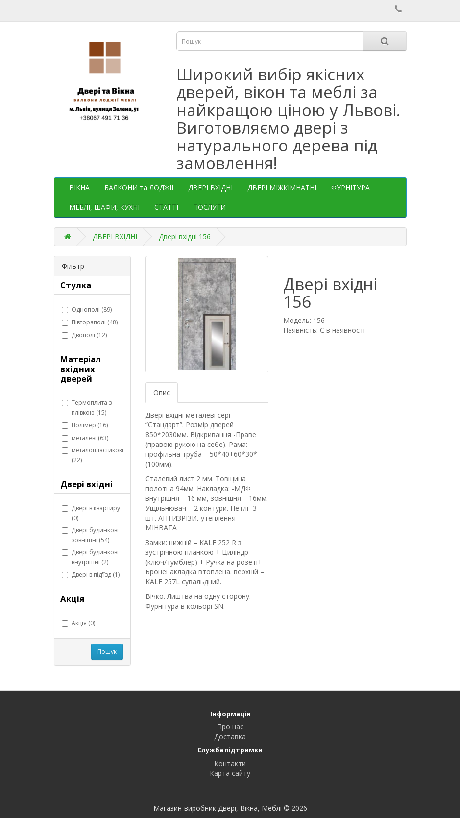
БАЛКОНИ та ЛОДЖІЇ (138, 187)
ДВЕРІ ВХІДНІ (210, 187)
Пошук (107, 651)
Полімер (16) (85, 425)
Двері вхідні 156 (185, 236)
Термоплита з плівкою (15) (87, 407)
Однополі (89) (87, 309)
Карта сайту (230, 773)
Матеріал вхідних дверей (80, 368)
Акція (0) (78, 623)
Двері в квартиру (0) (91, 513)
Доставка (230, 736)
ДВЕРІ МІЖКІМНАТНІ (281, 187)
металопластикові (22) (92, 455)
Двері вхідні (86, 484)
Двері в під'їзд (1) (91, 574)
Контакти (230, 763)
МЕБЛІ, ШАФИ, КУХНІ (104, 207)
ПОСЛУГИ (209, 207)
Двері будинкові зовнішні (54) (90, 535)
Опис (161, 392)
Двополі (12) (84, 335)
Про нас (230, 726)
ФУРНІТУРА (350, 187)
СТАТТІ (166, 207)
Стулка (75, 285)
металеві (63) (85, 438)
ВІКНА (79, 187)
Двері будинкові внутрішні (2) (90, 557)
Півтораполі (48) (90, 322)
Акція (72, 598)
